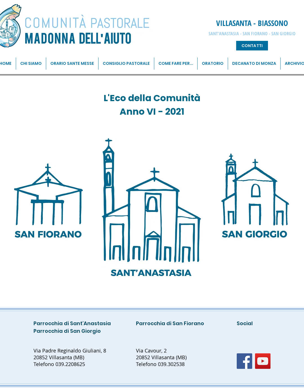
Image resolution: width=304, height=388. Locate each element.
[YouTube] (263, 361)
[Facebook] (244, 361)
